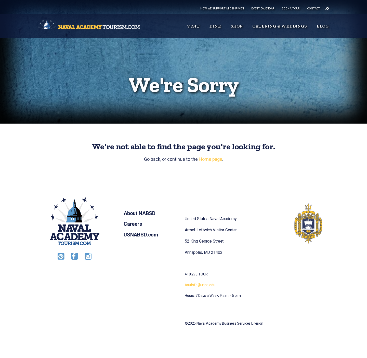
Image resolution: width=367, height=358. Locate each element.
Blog (323, 26)
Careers (133, 224)
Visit (193, 26)
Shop (237, 26)
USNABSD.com (141, 235)
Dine (215, 26)
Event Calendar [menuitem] (262, 8)
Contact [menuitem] (313, 8)
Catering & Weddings (279, 26)
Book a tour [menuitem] (291, 8)
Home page (210, 159)
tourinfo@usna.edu (200, 285)
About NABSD (139, 213)
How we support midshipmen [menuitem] (222, 8)
